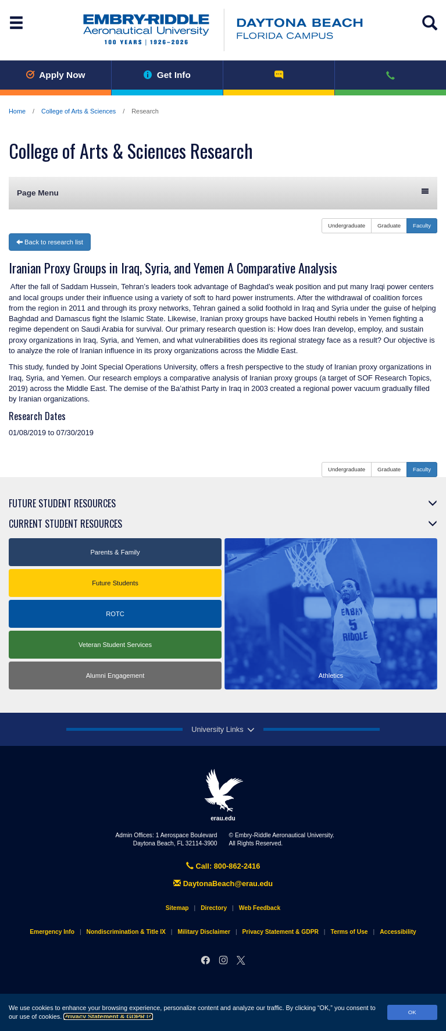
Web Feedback (259, 908)
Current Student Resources (65, 523)
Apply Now (55, 75)
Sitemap (177, 908)
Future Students (115, 583)
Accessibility (398, 932)
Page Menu (223, 192)
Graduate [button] (389, 225)
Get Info (167, 75)
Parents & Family (115, 552)
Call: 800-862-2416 (223, 866)
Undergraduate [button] (346, 225)
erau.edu (223, 795)
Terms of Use (348, 932)
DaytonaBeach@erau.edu (223, 883)
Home (17, 111)
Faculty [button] (422, 225)
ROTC (115, 613)
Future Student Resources (62, 503)
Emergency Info (52, 932)
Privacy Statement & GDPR (108, 1016)
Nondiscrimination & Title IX (126, 932)
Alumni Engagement (115, 675)
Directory (214, 908)
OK (412, 1012)
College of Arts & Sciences (78, 111)
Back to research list (49, 242)
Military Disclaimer (203, 932)
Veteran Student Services (115, 644)
